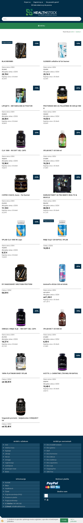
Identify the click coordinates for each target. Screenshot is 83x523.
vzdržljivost (9, 466)
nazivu (78, 32)
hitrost (7, 457)
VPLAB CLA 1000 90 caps (12, 240)
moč (6, 445)
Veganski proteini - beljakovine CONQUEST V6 (20, 419)
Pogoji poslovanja (11, 501)
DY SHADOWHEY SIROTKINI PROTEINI (17, 284)
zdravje (7, 454)
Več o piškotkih (73, 520)
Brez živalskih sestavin (54, 445)
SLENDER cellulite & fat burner (56, 61)
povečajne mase (10, 469)
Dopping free (51, 469)
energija (8, 460)
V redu (64, 520)
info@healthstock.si (15, 506)
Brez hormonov (52, 454)
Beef (48, 451)
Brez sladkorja (51, 460)
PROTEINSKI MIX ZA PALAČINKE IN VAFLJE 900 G (62, 107)
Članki (7, 491)
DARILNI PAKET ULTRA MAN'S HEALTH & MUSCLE (60, 196)
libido (7, 472)
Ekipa (7, 486)
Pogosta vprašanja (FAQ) (13, 494)
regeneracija (9, 463)
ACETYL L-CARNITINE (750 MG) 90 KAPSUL (60, 373)
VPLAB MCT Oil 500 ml (52, 150)
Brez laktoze (51, 457)
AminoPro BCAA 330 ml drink (55, 284)
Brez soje (50, 466)
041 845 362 (13, 504)
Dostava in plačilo (11, 497)
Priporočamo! (7, 42)
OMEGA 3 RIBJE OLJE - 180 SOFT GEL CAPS (19, 329)
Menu (41, 26)
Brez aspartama (52, 463)
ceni (73, 32)
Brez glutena (51, 448)
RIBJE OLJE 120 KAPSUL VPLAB (55, 240)
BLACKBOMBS (7, 61)
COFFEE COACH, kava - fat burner (16, 195)
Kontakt (7, 483)
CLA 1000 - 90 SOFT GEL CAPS (14, 150)
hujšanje (8, 451)
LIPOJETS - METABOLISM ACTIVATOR (17, 106)
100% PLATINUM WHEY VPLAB (14, 373)
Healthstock (9, 488)
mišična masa (9, 448)
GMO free (50, 472)
